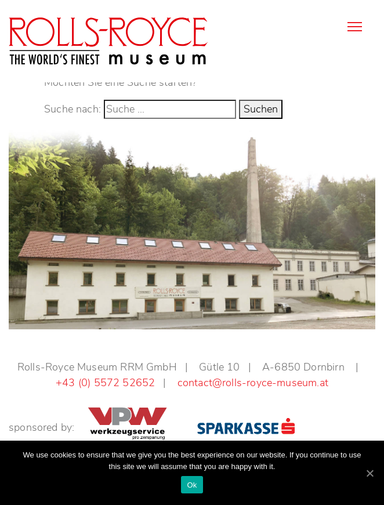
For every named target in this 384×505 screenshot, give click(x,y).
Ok (192, 485)
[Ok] (369, 473)
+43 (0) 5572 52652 (105, 383)
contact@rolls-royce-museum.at (252, 383)
